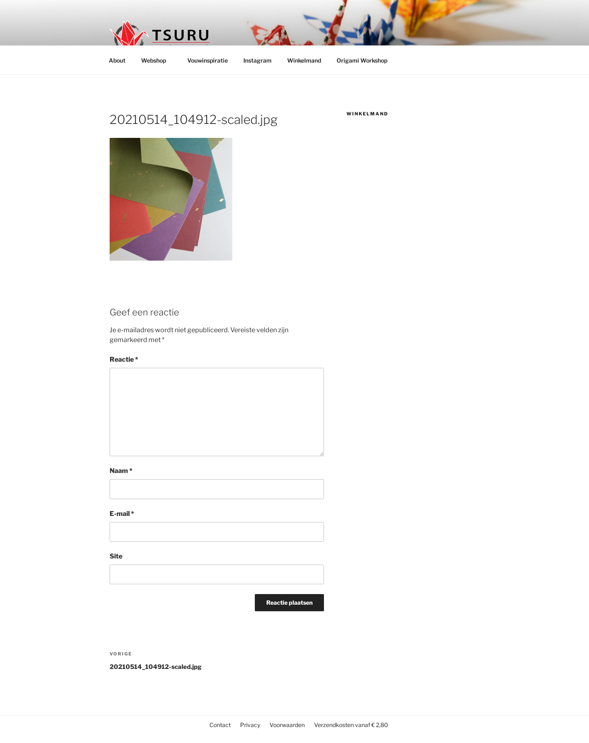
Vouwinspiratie (207, 60)
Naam (121, 471)
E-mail (122, 514)
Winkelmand (304, 60)
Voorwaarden (287, 724)
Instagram (257, 60)
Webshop (157, 60)
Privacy (250, 724)
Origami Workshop (362, 60)
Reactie (124, 359)
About (117, 60)
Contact (220, 724)
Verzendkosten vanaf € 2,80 (351, 724)
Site (116, 556)
